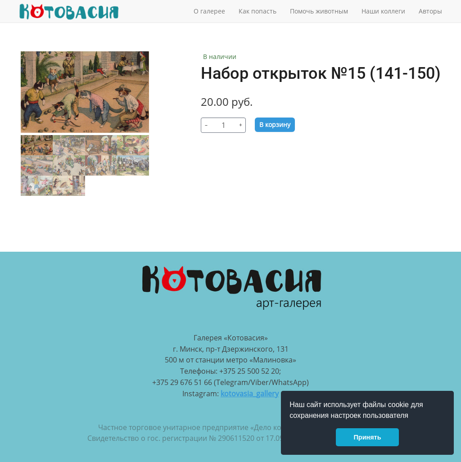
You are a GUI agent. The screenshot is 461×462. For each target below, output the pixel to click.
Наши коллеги (383, 11)
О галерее (209, 11)
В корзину (274, 124)
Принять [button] (367, 437)
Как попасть (257, 11)
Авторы (430, 11)
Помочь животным (319, 11)
